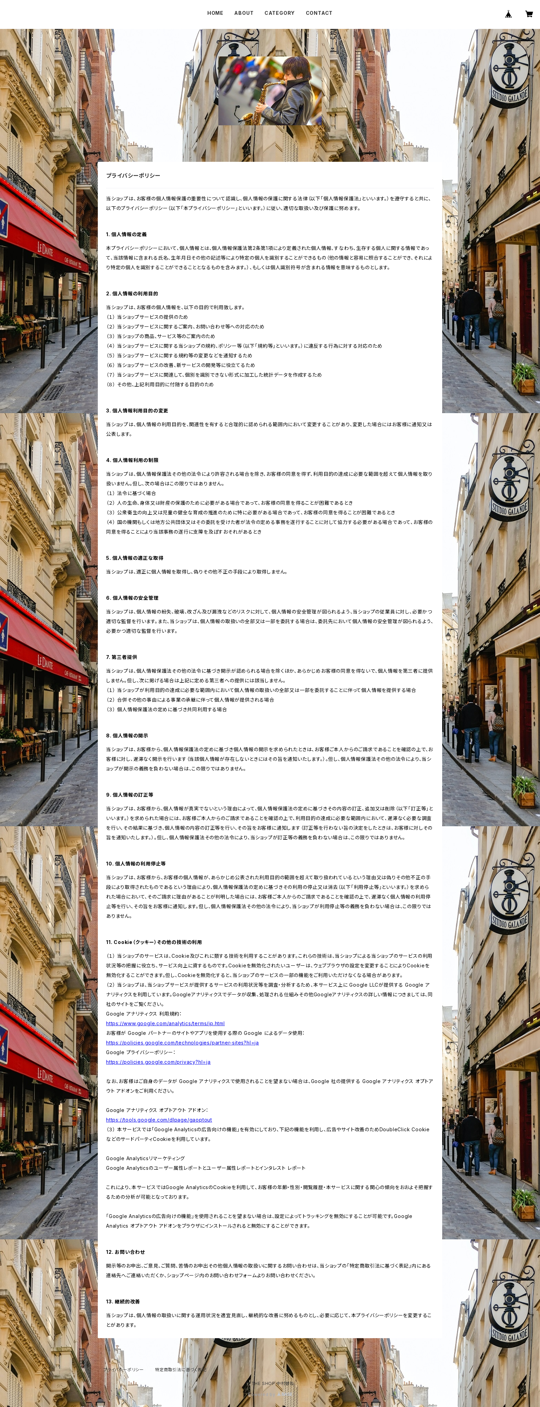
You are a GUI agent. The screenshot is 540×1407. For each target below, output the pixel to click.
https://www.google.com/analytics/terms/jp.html (165, 1023)
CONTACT (319, 13)
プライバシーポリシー (123, 1369)
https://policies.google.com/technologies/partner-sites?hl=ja (182, 1043)
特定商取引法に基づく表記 (181, 1369)
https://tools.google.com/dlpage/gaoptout (159, 1120)
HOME (215, 13)
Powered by (270, 1394)
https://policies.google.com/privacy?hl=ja (158, 1062)
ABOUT (243, 13)
